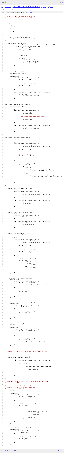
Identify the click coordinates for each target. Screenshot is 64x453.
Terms (16, 450)
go (2, 7)
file (31, 12)
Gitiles (8, 450)
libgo (44, 7)
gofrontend (7, 7)
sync (51, 7)
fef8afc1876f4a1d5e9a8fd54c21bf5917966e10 (26, 7)
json (61, 450)
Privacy (12, 450)
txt (58, 450)
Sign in (61, 2)
